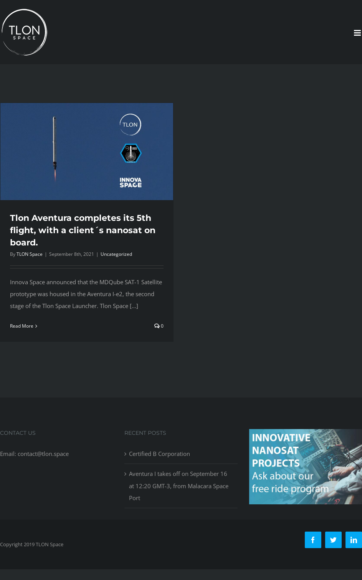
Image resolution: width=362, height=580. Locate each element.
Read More (21, 326)
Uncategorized (116, 254)
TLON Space (30, 254)
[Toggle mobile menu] (358, 33)
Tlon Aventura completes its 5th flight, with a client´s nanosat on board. (82, 230)
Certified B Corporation (159, 459)
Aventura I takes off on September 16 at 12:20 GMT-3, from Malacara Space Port (178, 491)
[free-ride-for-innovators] (305, 440)
